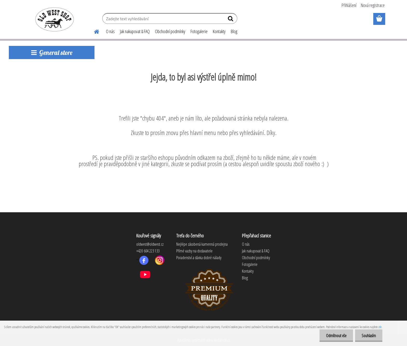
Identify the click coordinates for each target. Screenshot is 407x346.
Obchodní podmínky (170, 31)
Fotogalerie (199, 31)
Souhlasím (369, 335)
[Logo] (53, 19)
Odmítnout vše (336, 335)
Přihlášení (349, 5)
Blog (234, 31)
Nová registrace (373, 5)
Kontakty (219, 31)
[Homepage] (93, 31)
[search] (231, 20)
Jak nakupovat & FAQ (135, 31)
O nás (110, 31)
